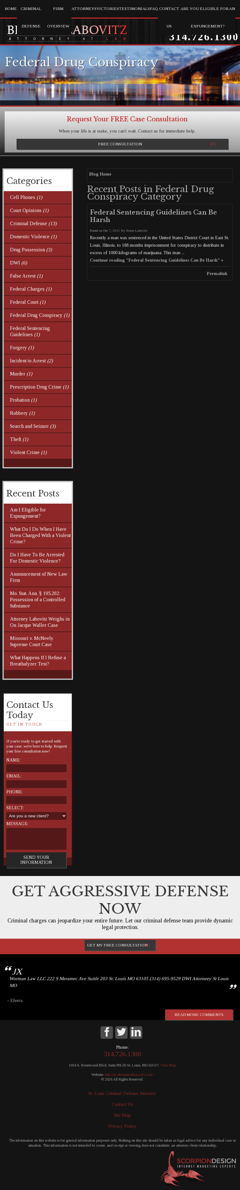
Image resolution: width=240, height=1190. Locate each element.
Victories (107, 8)
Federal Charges (30, 289)
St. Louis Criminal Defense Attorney (122, 1093)
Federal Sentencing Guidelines (30, 331)
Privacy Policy (122, 1126)
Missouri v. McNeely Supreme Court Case (31, 641)
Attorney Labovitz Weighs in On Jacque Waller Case (40, 622)
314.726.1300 (204, 36)
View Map (168, 1065)
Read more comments (198, 1014)
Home (11, 8)
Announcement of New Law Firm (38, 577)
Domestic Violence (33, 236)
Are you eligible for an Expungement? (207, 17)
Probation (23, 400)
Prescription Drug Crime (39, 386)
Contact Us (169, 17)
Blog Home (100, 174)
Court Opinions (29, 210)
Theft (19, 439)
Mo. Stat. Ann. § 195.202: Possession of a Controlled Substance (37, 599)
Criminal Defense (31, 17)
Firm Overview (58, 17)
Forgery (22, 347)
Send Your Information (36, 860)
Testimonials (134, 8)
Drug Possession (31, 249)
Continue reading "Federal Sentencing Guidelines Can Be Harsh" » (156, 260)
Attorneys (83, 8)
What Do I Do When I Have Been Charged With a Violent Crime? (40, 535)
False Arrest (26, 275)
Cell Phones (26, 197)
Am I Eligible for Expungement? (28, 513)
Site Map (122, 1115)
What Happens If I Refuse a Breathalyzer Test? (38, 660)
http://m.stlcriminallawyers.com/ (129, 1074)
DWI (18, 262)
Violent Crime (28, 452)
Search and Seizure (33, 426)
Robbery (22, 413)
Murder (21, 373)
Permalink (217, 273)
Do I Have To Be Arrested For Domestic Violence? (37, 558)
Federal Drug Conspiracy (39, 315)
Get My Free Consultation (117, 945)
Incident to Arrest (31, 360)
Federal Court (27, 302)
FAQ (154, 8)
